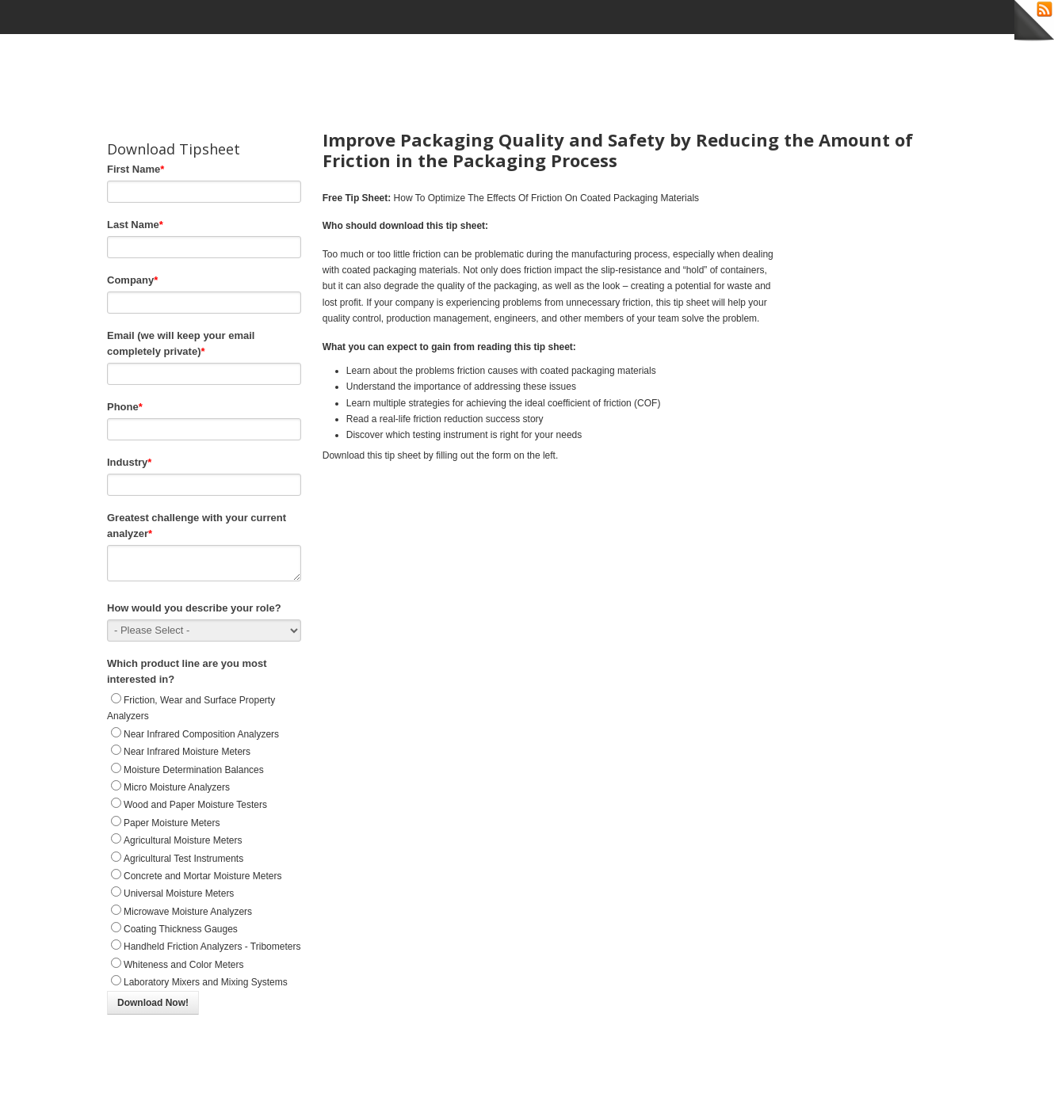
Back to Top (930, 1083)
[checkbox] (204, 852)
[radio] (204, 719)
